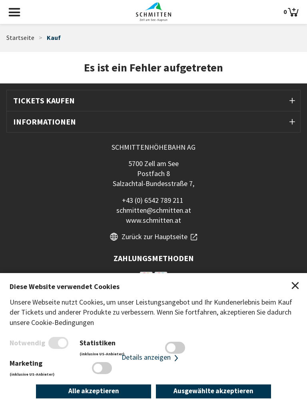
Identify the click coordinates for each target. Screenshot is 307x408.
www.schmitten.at (153, 220)
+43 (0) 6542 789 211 (152, 200)
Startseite (20, 38)
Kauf (54, 38)
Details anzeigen (151, 357)
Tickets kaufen (44, 100)
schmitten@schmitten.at (153, 210)
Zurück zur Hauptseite (154, 236)
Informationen (44, 122)
